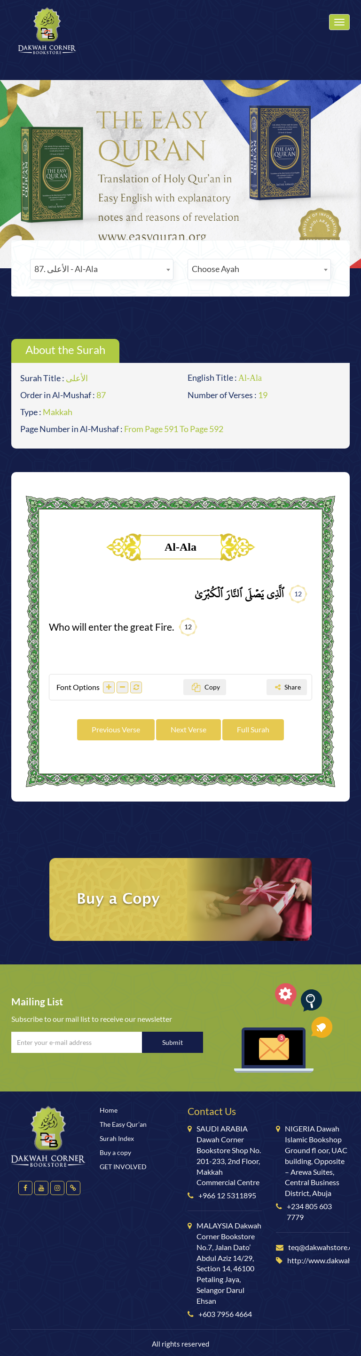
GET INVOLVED (123, 1167)
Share (288, 687)
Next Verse (188, 729)
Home (109, 1110)
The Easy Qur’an (123, 1124)
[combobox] (101, 269)
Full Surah (253, 729)
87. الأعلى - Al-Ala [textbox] (66, 269)
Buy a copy (115, 1152)
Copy (206, 687)
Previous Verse (116, 729)
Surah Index (117, 1138)
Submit (172, 1042)
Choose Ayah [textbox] (215, 269)
